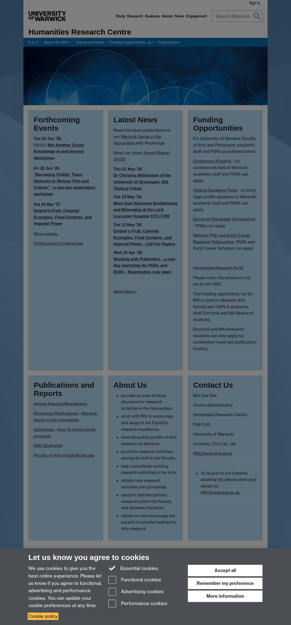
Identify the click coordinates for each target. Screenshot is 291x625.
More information (225, 596)
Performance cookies (137, 604)
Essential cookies (133, 568)
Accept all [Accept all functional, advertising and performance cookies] (225, 570)
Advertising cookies (136, 592)
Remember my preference (225, 583)
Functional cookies (134, 580)
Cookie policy (43, 616)
